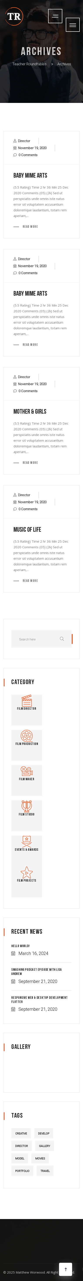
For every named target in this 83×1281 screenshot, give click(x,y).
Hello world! (20, 946)
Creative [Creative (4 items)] (21, 1133)
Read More (30, 227)
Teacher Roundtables (29, 63)
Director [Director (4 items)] (21, 1146)
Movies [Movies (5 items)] (40, 1158)
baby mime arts (30, 176)
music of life (27, 530)
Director (24, 141)
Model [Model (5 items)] (19, 1158)
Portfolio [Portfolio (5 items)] (22, 1171)
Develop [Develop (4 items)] (43, 1133)
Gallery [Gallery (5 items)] (44, 1146)
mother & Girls (30, 412)
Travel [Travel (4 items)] (45, 1171)
